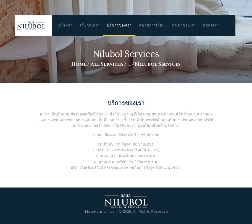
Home (78, 64)
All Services (107, 64)
